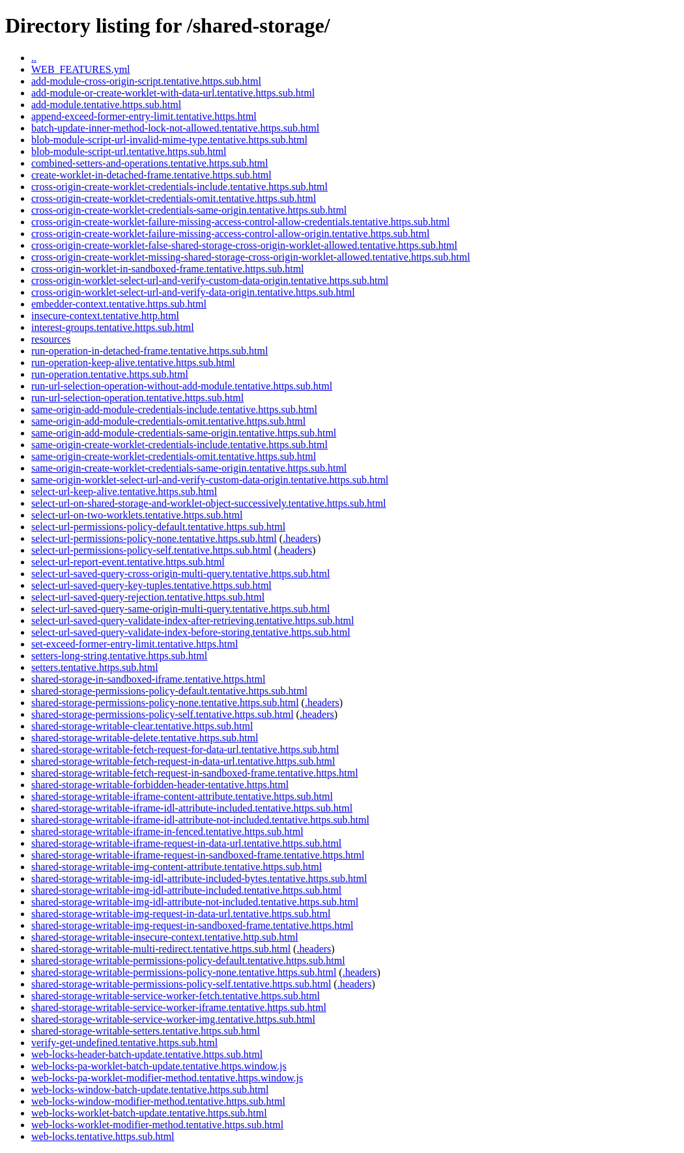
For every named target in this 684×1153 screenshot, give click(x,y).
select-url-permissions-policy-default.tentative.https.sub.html (158, 526)
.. (33, 57)
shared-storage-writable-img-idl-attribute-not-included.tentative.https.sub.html (194, 901)
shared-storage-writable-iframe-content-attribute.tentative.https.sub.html (182, 796)
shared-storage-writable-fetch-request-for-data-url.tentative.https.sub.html (185, 749)
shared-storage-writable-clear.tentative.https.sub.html (142, 726)
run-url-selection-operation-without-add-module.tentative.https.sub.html (181, 385)
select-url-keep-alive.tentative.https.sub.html (124, 491)
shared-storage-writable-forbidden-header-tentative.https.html (160, 784)
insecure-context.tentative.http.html (105, 315)
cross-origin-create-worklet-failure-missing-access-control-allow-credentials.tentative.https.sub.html (240, 221)
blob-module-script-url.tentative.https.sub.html (129, 151)
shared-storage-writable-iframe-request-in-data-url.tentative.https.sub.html (186, 843)
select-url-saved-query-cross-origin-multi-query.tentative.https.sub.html (180, 573)
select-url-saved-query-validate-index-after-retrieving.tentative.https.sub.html (192, 620)
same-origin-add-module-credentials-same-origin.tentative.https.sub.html (183, 432)
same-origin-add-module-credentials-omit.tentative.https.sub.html (168, 421)
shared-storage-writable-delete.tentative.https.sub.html (144, 737)
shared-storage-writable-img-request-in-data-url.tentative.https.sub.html (180, 913)
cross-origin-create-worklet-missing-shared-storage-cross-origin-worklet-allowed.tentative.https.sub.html (250, 257)
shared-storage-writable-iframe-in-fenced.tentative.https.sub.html (167, 831)
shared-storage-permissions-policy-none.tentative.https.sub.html (165, 702)
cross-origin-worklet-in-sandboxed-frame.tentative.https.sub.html (167, 268)
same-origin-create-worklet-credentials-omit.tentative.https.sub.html (173, 456)
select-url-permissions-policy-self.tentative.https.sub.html (151, 550)
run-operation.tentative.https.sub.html (109, 374)
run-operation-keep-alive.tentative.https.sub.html (133, 362)
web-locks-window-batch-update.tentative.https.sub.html (149, 1089)
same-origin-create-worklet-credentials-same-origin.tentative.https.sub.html (189, 468)
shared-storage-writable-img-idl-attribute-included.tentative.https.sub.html (186, 890)
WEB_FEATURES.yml (80, 69)
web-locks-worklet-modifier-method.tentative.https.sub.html (157, 1124)
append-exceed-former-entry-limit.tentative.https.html (144, 116)
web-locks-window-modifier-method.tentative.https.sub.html (158, 1101)
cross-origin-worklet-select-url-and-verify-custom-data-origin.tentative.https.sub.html (209, 280)
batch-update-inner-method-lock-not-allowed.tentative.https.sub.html (175, 128)
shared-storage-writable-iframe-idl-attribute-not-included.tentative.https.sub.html (200, 819)
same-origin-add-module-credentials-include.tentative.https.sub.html (174, 409)
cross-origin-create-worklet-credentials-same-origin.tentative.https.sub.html (189, 210)
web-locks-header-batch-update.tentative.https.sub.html (147, 1054)
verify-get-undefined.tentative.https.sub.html (124, 1042)
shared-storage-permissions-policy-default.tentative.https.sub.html (169, 690)
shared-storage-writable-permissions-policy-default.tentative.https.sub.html (188, 960)
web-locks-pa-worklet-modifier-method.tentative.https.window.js (167, 1077)
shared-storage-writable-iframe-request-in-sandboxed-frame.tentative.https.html (197, 855)
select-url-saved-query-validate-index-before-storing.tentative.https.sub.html (190, 632)
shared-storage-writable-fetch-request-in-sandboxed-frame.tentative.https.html (194, 772)
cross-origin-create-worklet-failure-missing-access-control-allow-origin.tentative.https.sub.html (230, 233)
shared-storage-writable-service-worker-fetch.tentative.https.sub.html (175, 995)
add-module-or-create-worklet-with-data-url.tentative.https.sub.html (173, 92)
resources (50, 339)
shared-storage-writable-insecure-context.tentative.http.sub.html (164, 937)
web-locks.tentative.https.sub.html (103, 1136)
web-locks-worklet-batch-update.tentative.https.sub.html (149, 1112)
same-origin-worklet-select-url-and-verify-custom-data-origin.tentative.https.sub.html (209, 479)
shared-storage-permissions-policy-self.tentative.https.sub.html (162, 714)
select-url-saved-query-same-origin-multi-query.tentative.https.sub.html (180, 608)
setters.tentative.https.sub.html (94, 667)
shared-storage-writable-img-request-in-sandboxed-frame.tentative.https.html (192, 925)
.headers (300, 538)
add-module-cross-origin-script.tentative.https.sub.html (146, 81)
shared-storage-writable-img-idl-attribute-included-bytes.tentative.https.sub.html (199, 878)
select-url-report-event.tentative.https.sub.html (128, 561)
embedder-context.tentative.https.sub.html (119, 303)
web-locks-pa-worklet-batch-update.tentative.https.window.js (159, 1066)
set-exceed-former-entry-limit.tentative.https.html (134, 643)
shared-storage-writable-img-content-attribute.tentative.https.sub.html (176, 866)
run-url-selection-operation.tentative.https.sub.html (137, 397)
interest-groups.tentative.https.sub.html (112, 327)
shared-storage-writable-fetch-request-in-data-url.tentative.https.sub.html (183, 761)
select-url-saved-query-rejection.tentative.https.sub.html (147, 597)
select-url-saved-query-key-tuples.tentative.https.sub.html (151, 585)
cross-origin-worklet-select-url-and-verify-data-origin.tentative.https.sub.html (193, 292)
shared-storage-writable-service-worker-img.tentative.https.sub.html (173, 1019)
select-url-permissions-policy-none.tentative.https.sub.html (154, 538)
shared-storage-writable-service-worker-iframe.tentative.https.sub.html (178, 1007)
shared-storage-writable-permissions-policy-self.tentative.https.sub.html (181, 983)
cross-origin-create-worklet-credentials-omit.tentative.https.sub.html (173, 198)
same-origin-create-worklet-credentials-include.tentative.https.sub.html (179, 444)
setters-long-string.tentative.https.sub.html (119, 655)
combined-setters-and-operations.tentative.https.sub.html (149, 163)
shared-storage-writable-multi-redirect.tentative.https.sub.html (161, 948)
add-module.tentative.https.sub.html (106, 104)
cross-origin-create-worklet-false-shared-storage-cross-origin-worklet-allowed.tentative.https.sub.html (244, 245)
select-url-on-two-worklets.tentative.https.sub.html (136, 514)
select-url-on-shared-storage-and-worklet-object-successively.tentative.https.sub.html (208, 503)
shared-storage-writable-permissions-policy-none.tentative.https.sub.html (183, 972)
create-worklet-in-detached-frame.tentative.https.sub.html (151, 174)
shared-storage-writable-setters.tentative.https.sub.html (145, 1030)
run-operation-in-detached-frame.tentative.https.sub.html (149, 350)
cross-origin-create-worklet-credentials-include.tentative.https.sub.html (179, 186)
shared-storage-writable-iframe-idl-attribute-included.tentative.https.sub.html (191, 808)
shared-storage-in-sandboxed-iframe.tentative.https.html (148, 679)
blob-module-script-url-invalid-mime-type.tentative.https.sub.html (169, 139)
